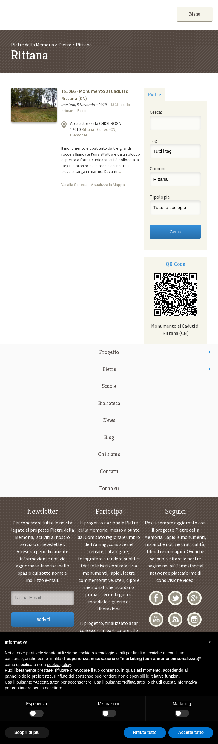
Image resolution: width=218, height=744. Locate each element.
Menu (194, 14)
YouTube (156, 619)
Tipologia (160, 197)
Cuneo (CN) (106, 129)
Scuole (109, 386)
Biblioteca (109, 403)
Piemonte (78, 135)
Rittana (88, 129)
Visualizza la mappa (64, 124)
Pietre (109, 369)
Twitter (175, 598)
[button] (210, 642)
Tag (153, 140)
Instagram (194, 619)
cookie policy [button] (59, 664)
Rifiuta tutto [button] (145, 732)
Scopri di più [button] (27, 732)
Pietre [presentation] (154, 94)
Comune (158, 168)
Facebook (156, 598)
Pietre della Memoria (50, 15)
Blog (109, 437)
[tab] (154, 94)
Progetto (109, 352)
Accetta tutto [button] (191, 732)
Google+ (194, 598)
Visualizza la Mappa (108, 184)
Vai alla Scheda (74, 184)
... (119, 171)
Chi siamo (109, 454)
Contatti (109, 471)
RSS (175, 619)
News (109, 420)
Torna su (109, 488)
